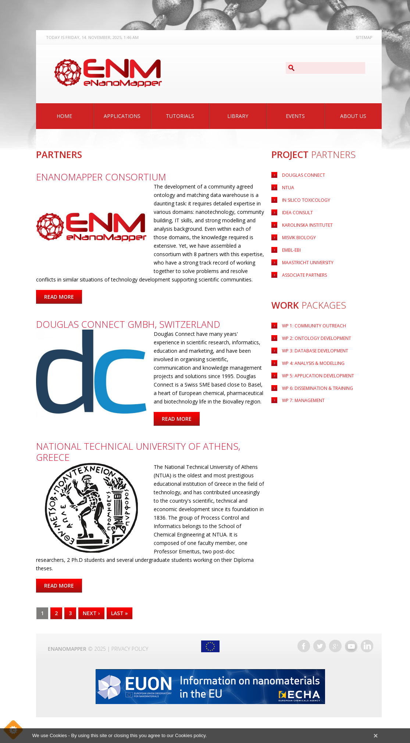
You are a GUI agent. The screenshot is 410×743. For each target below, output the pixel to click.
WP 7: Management (303, 400)
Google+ (335, 646)
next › (91, 613)
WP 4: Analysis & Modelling (313, 363)
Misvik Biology (299, 237)
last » (119, 613)
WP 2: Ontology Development (316, 338)
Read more (63, 296)
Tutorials (180, 115)
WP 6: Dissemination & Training (317, 388)
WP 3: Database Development (315, 351)
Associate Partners (304, 275)
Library (237, 115)
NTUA (288, 187)
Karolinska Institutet (307, 225)
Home (64, 115)
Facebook (303, 646)
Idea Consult (297, 212)
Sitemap (364, 37)
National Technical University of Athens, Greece (138, 451)
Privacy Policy (129, 648)
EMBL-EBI (291, 250)
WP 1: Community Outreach (314, 326)
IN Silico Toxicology (306, 200)
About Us (353, 115)
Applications (122, 115)
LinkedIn (367, 646)
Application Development (318, 376)
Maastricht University (308, 262)
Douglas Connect (303, 175)
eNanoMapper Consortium (101, 177)
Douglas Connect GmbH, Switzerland (128, 324)
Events (295, 115)
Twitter (319, 646)
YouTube (351, 646)
